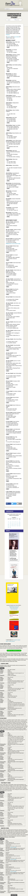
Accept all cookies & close (14, 650)
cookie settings (12, 641)
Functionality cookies (5, 783)
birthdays (9, 36)
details (8, 47)
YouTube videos (3, 718)
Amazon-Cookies (13, 847)
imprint (15, 639)
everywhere (17, 19)
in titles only (17, 20)
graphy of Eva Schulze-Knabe (13, 243)
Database (8, 34)
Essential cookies (4, 663)
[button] (8, 504)
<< (11, 517)
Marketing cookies (4, 828)
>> (16, 517)
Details (7, 227)
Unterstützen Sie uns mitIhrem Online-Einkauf (14, 607)
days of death (16, 36)
